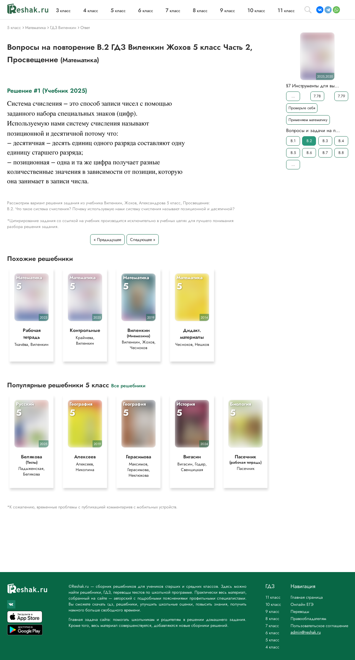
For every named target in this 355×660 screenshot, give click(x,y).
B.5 (293, 152)
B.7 (325, 152)
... (293, 96)
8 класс (272, 619)
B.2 (309, 141)
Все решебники (128, 385)
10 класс (273, 604)
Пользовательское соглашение (319, 626)
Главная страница (307, 597)
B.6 (309, 152)
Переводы (300, 611)
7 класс (272, 626)
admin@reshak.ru (306, 632)
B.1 (293, 141)
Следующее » (142, 240)
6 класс (272, 633)
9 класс (272, 611)
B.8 (341, 152)
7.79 (341, 96)
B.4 (341, 141)
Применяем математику (308, 120)
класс (63, 11)
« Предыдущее (107, 240)
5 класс (272, 640)
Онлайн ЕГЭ (302, 604)
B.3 (325, 141)
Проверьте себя (301, 108)
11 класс (273, 597)
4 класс (272, 647)
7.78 (317, 96)
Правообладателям (308, 619)
